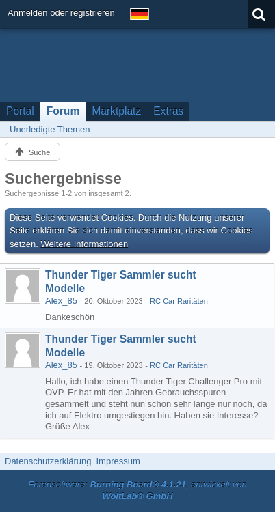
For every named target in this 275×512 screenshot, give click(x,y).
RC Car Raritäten (179, 301)
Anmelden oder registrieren (61, 13)
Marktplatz (116, 111)
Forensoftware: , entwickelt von (137, 490)
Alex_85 (61, 301)
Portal (20, 111)
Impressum (118, 461)
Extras (168, 111)
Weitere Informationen (85, 244)
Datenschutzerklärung (48, 461)
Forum (63, 111)
